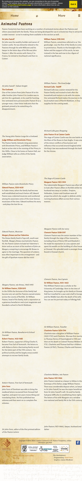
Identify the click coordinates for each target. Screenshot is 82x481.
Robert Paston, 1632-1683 (12, 339)
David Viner (69, 457)
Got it (73, 4)
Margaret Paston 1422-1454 (55, 182)
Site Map (16, 458)
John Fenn (6, 386)
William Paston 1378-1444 (54, 39)
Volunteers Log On (19, 463)
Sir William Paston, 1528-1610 (14, 288)
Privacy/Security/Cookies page (19, 5)
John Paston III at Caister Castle (57, 134)
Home (15, 16)
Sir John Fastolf (8, 39)
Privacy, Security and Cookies (23, 456)
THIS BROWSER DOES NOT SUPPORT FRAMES (23, 72)
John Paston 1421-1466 (53, 378)
